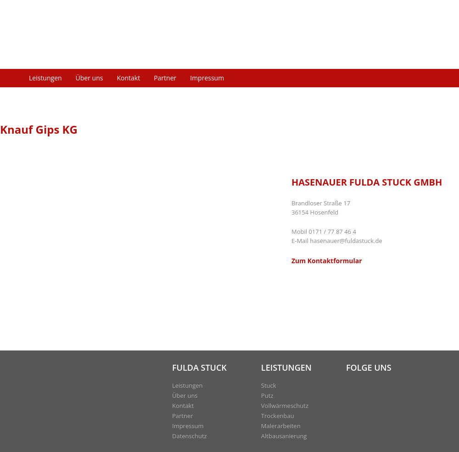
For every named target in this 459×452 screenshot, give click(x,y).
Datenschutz (189, 436)
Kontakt (128, 77)
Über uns (89, 77)
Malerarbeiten (281, 426)
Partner (165, 77)
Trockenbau (277, 416)
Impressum (207, 77)
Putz (267, 395)
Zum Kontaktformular (326, 260)
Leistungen (45, 77)
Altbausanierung (284, 436)
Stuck (268, 385)
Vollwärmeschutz (284, 405)
